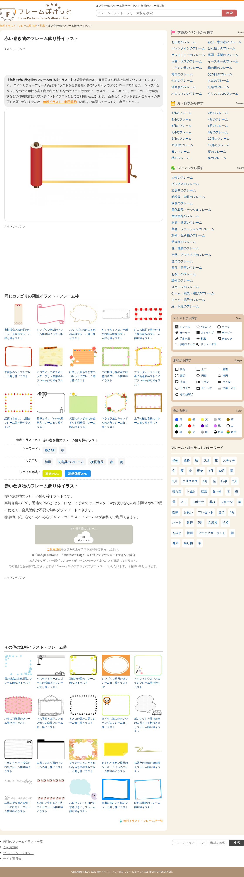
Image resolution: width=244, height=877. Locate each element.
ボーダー (227, 332)
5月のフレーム (181, 125)
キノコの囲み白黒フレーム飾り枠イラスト (82, 720)
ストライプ (207, 332)
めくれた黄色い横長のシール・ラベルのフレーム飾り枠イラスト (115, 767)
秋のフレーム (180, 158)
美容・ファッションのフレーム (192, 229)
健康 (175, 543)
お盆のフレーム (218, 80)
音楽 (222, 512)
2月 (234, 481)
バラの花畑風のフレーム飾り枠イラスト (17, 720)
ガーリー (185, 332)
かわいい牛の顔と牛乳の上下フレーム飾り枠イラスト (50, 807)
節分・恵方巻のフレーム (224, 42)
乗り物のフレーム (183, 242)
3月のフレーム (181, 119)
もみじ (176, 533)
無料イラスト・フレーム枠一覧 (143, 820)
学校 (225, 522)
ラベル (226, 381)
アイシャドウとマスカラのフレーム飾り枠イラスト (147, 683)
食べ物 (217, 491)
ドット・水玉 (208, 344)
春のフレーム (180, 151)
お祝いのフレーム (183, 274)
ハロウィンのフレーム (186, 93)
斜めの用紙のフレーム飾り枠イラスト (147, 804)
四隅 (182, 375)
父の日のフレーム (220, 74)
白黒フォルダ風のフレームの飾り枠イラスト (50, 764)
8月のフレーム (218, 132)
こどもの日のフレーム (186, 67)
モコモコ (185, 388)
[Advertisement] (83, 62)
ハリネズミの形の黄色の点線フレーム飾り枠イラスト (82, 334)
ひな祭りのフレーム (221, 48)
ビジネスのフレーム (185, 184)
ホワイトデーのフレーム (188, 55)
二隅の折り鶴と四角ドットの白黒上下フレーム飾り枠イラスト (17, 807)
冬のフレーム (217, 158)
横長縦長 (96, 462)
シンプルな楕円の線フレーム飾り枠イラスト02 (115, 683)
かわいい (206, 326)
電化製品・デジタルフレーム (191, 209)
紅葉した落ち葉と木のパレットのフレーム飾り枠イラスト (82, 376)
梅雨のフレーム (182, 74)
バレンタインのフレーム (188, 48)
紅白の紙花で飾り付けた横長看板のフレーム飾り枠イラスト (147, 334)
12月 (222, 470)
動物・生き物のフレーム (188, 235)
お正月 (191, 491)
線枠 (187, 460)
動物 (200, 470)
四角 (182, 369)
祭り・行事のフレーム (186, 267)
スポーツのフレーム (185, 287)
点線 (206, 460)
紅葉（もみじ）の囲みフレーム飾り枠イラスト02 (17, 422)
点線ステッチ (187, 344)
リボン (205, 381)
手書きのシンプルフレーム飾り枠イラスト (17, 374)
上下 (204, 369)
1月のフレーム (181, 113)
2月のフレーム (218, 113)
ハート (176, 522)
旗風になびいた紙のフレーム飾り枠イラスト (115, 804)
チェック (227, 338)
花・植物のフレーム (185, 248)
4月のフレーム (218, 119)
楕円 (225, 375)
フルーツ (227, 502)
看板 (212, 502)
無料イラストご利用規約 (60, 102)
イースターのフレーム (223, 61)
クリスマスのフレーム (223, 93)
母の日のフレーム (220, 67)
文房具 (212, 522)
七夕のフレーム (182, 80)
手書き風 (185, 338)
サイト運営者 (12, 858)
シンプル (185, 326)
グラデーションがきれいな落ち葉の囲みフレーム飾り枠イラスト (82, 767)
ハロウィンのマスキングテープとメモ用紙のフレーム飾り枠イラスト (50, 378)
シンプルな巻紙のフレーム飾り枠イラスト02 (50, 331)
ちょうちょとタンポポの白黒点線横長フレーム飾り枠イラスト (115, 334)
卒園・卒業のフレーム (223, 55)
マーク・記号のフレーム (188, 299)
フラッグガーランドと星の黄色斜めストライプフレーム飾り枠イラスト (147, 378)
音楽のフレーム (182, 261)
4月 (205, 481)
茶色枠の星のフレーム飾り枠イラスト (82, 680)
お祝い (188, 512)
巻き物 (49, 450)
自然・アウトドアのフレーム (191, 254)
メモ (184, 502)
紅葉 (204, 491)
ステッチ (229, 460)
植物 (175, 460)
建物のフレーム (182, 280)
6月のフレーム (218, 125)
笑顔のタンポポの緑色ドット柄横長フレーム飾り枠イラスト (82, 422)
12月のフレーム (219, 145)
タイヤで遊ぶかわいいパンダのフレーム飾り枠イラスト (115, 723)
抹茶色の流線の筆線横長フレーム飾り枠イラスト (147, 767)
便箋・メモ (229, 388)
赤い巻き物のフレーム (84, 528)
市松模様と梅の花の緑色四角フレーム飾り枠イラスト (115, 376)
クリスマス (190, 481)
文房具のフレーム (71, 462)
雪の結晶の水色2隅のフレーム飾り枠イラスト (18, 680)
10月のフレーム (219, 138)
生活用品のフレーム (185, 216)
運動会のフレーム (183, 87)
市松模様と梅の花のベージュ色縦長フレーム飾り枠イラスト (17, 334)
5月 (200, 522)
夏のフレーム (217, 151)
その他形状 (186, 394)
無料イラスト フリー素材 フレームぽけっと (120, 871)
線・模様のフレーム (185, 306)
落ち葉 (176, 491)
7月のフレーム (181, 132)
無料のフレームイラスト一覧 (23, 841)
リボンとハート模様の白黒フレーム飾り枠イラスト (17, 767)
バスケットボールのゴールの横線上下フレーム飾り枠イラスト (50, 683)
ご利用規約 (54, 549)
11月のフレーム (182, 145)
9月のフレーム (181, 138)
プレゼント (205, 512)
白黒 (220, 431)
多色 (233, 431)
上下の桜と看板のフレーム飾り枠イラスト (147, 420)
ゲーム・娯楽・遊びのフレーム (192, 293)
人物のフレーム (182, 177)
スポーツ (198, 502)
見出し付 (206, 388)
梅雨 (190, 533)
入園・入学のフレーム (186, 61)
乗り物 (188, 543)
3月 (210, 470)
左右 (225, 369)
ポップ (226, 326)
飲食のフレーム (182, 203)
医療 (175, 512)
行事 (224, 481)
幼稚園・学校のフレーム (188, 197)
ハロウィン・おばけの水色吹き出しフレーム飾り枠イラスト (82, 807)
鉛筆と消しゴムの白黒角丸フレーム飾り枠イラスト (50, 422)
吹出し (184, 381)
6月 (232, 512)
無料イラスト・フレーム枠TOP (18, 25)
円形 (204, 375)
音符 (190, 522)
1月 (174, 481)
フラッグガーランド (211, 533)
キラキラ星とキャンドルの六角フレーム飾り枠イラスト (115, 422)
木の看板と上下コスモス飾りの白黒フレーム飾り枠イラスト (50, 723)
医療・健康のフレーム (186, 222)
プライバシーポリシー (18, 853)
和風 (42, 25)
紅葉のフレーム (218, 87)
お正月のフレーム (183, 42)
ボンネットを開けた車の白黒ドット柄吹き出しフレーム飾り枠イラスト (147, 725)
